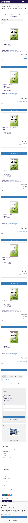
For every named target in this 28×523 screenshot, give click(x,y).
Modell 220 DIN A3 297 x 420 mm (9, 170)
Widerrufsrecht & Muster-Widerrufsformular (11, 457)
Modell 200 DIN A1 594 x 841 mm (9, 300)
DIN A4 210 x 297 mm (8, 400)
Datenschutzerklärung (5, 514)
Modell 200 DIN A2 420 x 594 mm (9, 344)
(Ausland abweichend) (14, 50)
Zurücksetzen (14, 419)
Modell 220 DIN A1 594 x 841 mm (9, 84)
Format (5, 391)
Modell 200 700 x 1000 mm (7, 257)
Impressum (5, 453)
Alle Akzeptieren (14, 516)
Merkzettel (5, 476)
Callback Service (6, 464)
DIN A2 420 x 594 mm (8, 397)
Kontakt (4, 455)
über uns (4, 459)
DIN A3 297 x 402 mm (8, 398)
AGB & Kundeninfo (6, 451)
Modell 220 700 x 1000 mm (7, 40)
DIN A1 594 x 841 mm (8, 395)
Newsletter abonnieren (7, 478)
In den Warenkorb (14, 66)
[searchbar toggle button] (19, 1)
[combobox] (13, 20)
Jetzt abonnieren (7, 501)
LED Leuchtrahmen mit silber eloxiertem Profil (14, 437)
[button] (2, 20)
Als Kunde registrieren (7, 472)
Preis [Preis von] (4, 404)
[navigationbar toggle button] (26, 1)
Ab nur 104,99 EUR (14, 440)
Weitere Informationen (14, 520)
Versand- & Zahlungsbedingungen (9, 449)
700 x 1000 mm (7, 393)
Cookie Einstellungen (7, 466)
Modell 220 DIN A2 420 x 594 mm (9, 127)
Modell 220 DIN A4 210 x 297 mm (9, 214)
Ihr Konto (5, 474)
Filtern (14, 416)
